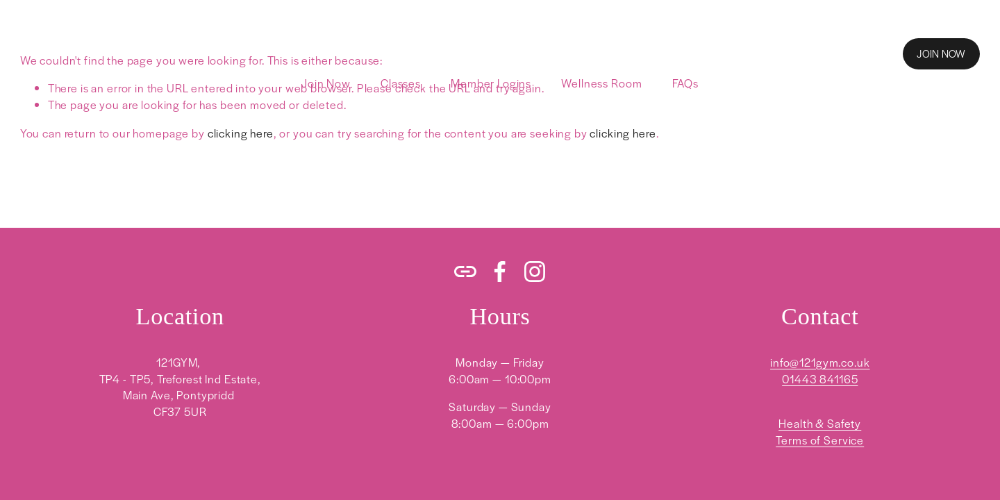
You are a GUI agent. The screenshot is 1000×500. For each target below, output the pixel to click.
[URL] (465, 271)
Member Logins (491, 83)
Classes (401, 83)
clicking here (241, 133)
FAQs (685, 83)
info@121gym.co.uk (819, 362)
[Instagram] (535, 271)
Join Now (326, 83)
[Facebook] (500, 271)
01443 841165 (820, 379)
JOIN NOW (941, 53)
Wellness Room (601, 83)
